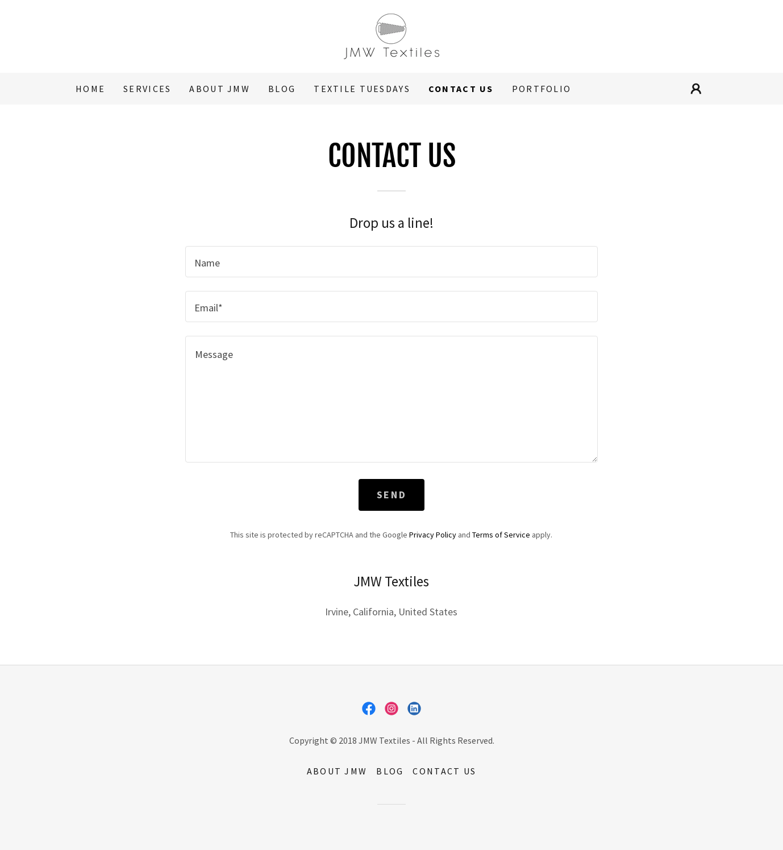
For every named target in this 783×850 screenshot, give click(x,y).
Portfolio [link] (542, 88)
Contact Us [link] (461, 88)
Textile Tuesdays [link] (362, 88)
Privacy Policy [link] (432, 535)
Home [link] (90, 88)
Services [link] (147, 88)
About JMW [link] (219, 88)
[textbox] (391, 261)
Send (391, 494)
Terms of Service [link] (501, 535)
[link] (391, 34)
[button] (696, 88)
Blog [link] (281, 88)
